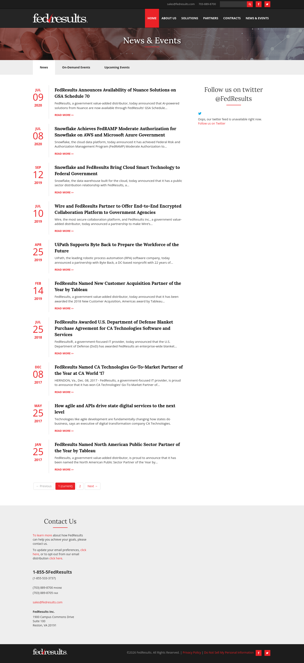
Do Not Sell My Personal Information (229, 652)
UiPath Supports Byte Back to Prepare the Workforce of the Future (117, 248)
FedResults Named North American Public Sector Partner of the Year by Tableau (117, 448)
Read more (64, 115)
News (44, 67)
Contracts (232, 18)
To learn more (42, 535)
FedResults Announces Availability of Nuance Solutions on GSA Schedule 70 (115, 93)
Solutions (189, 18)
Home (152, 18)
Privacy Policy (192, 652)
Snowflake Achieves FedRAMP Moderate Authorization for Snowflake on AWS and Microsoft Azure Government (115, 132)
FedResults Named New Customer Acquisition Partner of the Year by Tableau (118, 286)
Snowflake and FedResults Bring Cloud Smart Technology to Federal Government (117, 170)
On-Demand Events (76, 67)
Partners (210, 18)
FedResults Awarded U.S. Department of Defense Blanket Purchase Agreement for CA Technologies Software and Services (114, 328)
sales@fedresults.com (181, 4)
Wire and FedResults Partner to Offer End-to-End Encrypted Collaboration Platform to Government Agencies (118, 209)
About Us (169, 18)
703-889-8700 (207, 4)
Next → (92, 486)
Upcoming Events (117, 67)
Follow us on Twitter (212, 123)
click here (55, 558)
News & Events (257, 18)
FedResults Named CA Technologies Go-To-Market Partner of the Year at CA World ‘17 (119, 370)
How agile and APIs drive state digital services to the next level (115, 409)
